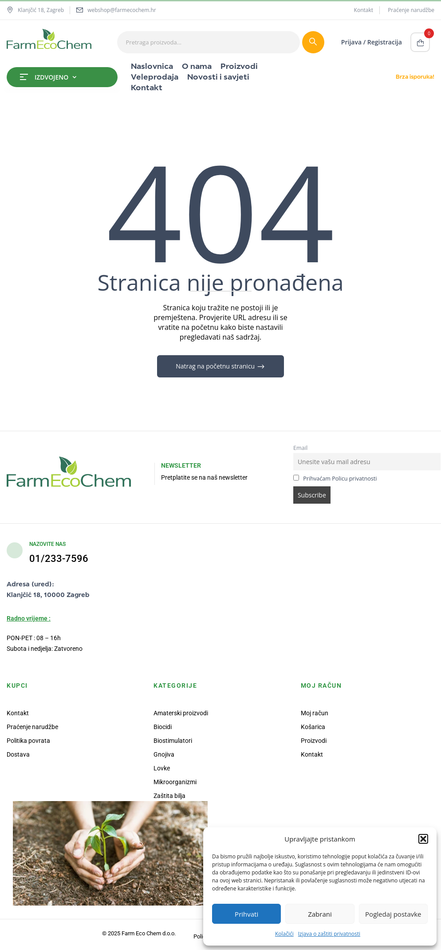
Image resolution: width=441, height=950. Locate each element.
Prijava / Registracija (371, 42)
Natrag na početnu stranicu (216, 366)
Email (300, 448)
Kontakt (363, 10)
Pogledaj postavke (393, 914)
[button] (423, 838)
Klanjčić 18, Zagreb (35, 10)
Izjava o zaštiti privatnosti (329, 934)
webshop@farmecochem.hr (121, 10)
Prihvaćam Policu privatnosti (340, 478)
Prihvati (246, 914)
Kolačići (284, 934)
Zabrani (320, 914)
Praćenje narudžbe (411, 10)
